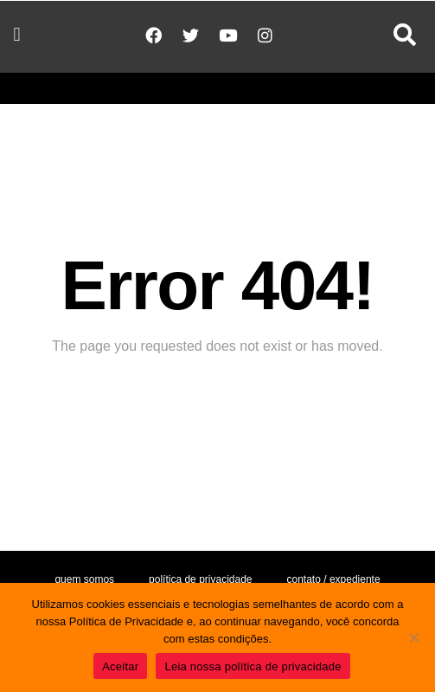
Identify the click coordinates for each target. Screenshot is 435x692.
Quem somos (84, 579)
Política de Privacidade (200, 579)
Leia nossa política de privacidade (252, 666)
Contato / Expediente (334, 579)
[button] (17, 35)
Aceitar (120, 666)
